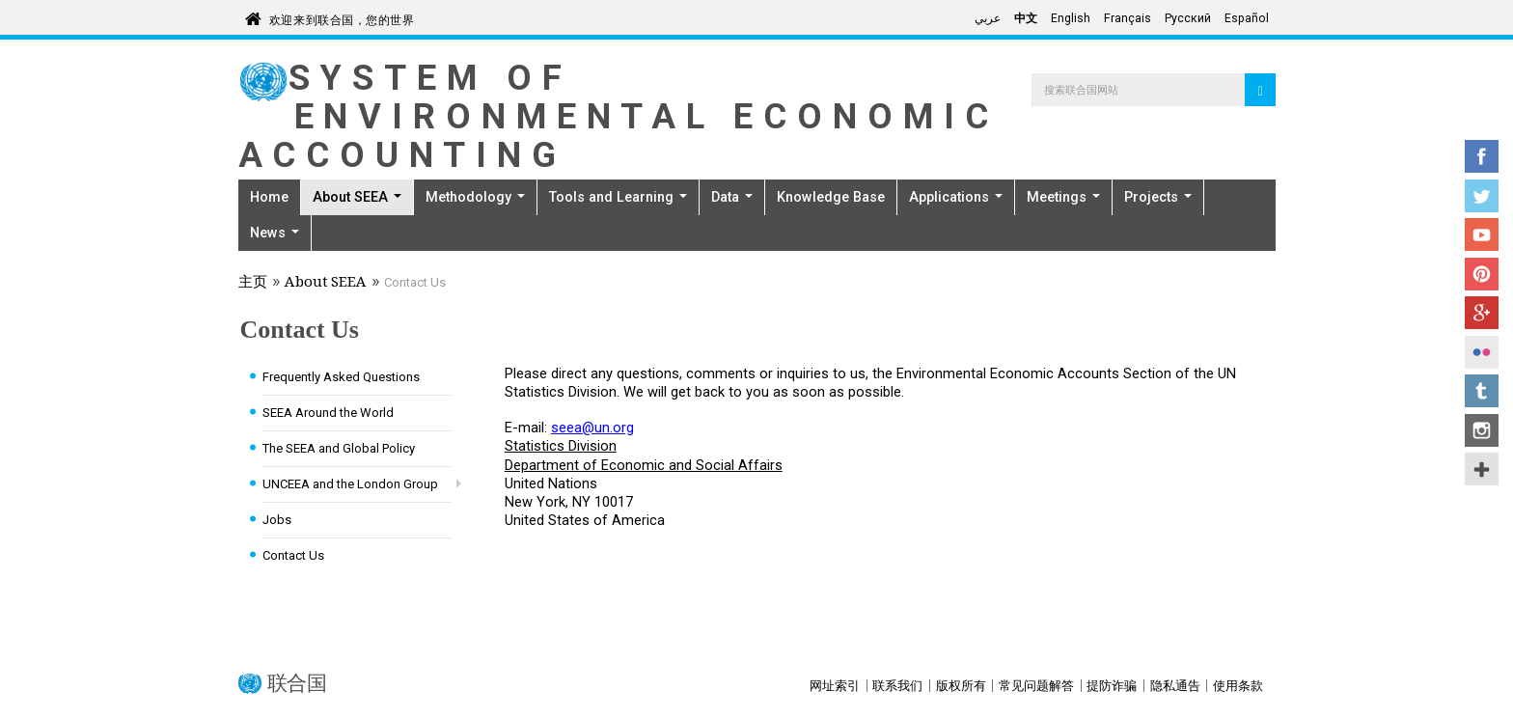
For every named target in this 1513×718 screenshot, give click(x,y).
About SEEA (357, 197)
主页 (252, 283)
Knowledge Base (831, 197)
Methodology (475, 197)
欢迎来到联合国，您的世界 (342, 17)
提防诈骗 (1112, 685)
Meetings (1063, 197)
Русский (1188, 18)
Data (732, 197)
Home (269, 197)
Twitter (1482, 196)
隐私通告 (1175, 685)
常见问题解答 (1036, 685)
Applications (956, 197)
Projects (1158, 197)
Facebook (1482, 156)
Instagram (1482, 430)
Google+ (1482, 312)
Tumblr (1482, 390)
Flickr (1482, 352)
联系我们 (897, 685)
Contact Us (293, 555)
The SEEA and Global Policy (338, 448)
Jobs (276, 519)
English (1070, 18)
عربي (988, 18)
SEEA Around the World (328, 412)
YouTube (1482, 234)
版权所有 (961, 685)
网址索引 (835, 685)
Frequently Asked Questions (341, 377)
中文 (1025, 18)
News (274, 232)
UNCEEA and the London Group (350, 484)
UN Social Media (1482, 469)
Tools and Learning (618, 197)
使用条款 (1238, 685)
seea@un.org (592, 427)
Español (1246, 18)
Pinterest (1482, 274)
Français (1127, 18)
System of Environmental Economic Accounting (618, 116)
